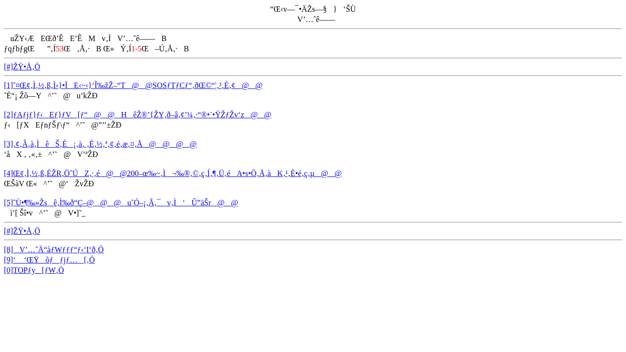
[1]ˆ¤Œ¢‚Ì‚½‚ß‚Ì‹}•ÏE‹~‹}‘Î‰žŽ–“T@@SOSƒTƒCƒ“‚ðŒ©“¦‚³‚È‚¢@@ (133, 85)
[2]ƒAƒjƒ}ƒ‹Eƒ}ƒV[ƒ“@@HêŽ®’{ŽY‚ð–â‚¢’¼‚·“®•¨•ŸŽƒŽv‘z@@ (137, 114)
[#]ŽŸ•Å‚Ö (22, 67)
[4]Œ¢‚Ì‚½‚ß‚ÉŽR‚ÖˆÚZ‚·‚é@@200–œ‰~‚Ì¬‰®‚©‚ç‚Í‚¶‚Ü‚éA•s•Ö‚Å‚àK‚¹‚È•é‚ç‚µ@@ (173, 173)
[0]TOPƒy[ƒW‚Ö (34, 270)
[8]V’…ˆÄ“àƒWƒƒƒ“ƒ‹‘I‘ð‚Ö (54, 249)
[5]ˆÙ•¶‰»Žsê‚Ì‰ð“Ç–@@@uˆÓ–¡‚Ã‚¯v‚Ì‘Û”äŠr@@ (121, 202)
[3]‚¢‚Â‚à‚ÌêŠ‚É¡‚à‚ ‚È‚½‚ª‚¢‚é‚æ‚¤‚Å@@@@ (100, 144)
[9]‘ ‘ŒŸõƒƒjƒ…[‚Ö (49, 260)
